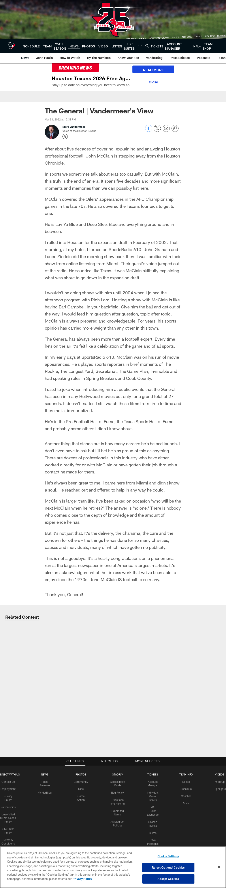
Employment (8, 788)
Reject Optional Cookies (168, 868)
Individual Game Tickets (152, 796)
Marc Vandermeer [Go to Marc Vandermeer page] (73, 126)
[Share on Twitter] (157, 131)
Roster (186, 781)
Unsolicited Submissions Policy (8, 818)
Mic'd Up (220, 781)
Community (81, 781)
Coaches (186, 796)
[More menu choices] (140, 46)
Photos (80, 774)
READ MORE (153, 70)
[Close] (153, 81)
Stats (186, 803)
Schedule (186, 788)
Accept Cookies (168, 879)
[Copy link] (175, 128)
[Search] (147, 46)
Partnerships (8, 807)
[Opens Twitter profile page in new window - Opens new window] (65, 136)
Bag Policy (117, 792)
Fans (81, 788)
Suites (152, 832)
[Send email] (166, 131)
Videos (219, 774)
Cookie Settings (168, 857)
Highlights (220, 788)
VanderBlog (45, 792)
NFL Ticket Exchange (152, 811)
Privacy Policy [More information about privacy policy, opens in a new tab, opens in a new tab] (82, 879)
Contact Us (8, 781)
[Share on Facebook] (148, 131)
